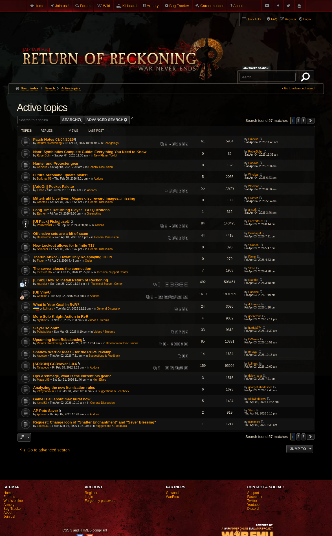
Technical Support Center (112, 272)
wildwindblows (257, 398)
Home (40, 6)
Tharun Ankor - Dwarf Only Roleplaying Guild (72, 257)
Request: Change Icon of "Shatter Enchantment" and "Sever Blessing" (94, 422)
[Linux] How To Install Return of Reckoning (70, 280)
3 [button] (304, 121)
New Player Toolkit (105, 155)
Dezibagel (254, 233)
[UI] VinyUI (42, 292)
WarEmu (172, 497)
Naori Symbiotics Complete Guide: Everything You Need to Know (89, 152)
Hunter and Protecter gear (55, 163)
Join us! (9, 517)
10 (186, 344)
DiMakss (253, 339)
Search (306, 78)
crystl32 (42, 320)
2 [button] (299, 121)
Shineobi (42, 249)
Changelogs (111, 143)
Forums (9, 497)
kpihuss (48, 308)
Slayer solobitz (46, 328)
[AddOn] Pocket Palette (53, 186)
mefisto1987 (44, 272)
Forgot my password (100, 501)
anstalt (252, 209)
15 (181, 368)
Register (91, 493)
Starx (251, 410)
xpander (42, 283)
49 (181, 284)
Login (89, 497)
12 (167, 368)
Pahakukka (44, 331)
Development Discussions (122, 343)
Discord (253, 509)
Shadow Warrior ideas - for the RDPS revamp (72, 352)
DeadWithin (44, 237)
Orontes (42, 202)
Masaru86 (43, 379)
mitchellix (254, 421)
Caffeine (42, 295)
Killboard (129, 6)
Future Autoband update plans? (60, 175)
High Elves (99, 379)
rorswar (253, 351)
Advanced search (257, 68)
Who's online (13, 501)
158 (161, 296)
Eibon (40, 190)
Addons (98, 178)
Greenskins (94, 213)
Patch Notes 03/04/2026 (53, 139)
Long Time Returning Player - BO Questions (71, 210)
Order (88, 260)
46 (167, 284)
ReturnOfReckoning (49, 143)
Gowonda (173, 493)
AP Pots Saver (45, 411)
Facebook (254, 497)
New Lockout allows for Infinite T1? (63, 245)
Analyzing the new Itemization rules (64, 387)
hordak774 (254, 327)
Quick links (254, 19)
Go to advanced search (300, 88)
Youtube (253, 505)
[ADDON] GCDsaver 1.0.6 (55, 364)
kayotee (42, 355)
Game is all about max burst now (61, 399)
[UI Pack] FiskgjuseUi (51, 221)
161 (179, 296)
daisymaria (255, 375)
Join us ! (62, 6)
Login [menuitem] (307, 19)
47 (171, 284)
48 (176, 284)
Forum (85, 6)
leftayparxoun (45, 391)
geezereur (254, 316)
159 (167, 296)
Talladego (43, 367)
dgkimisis (254, 304)
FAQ (274, 19)
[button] (311, 120)
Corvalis (42, 167)
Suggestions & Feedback (104, 355)
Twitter (252, 501)
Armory (153, 6)
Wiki (106, 6)
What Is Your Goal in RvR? (56, 305)
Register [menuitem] (290, 19)
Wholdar (253, 174)
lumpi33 (42, 402)
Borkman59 (44, 178)
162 (185, 296)
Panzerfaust (44, 225)
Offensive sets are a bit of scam (60, 233)
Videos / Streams (98, 320)
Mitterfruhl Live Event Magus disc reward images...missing (84, 198)
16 (186, 368)
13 (171, 368)
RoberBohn (44, 155)
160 (173, 296)
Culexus (253, 139)
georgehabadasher (260, 387)
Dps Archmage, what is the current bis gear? (72, 376)
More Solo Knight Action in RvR (60, 316)
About (238, 6)
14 (176, 368)
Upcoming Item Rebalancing (57, 340)
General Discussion (100, 167)
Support (253, 493)
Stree (251, 268)
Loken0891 (44, 425)
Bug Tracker (179, 6)
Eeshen (42, 213)
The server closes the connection (62, 268)
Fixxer (41, 260)
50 (186, 284)
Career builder (211, 6)
